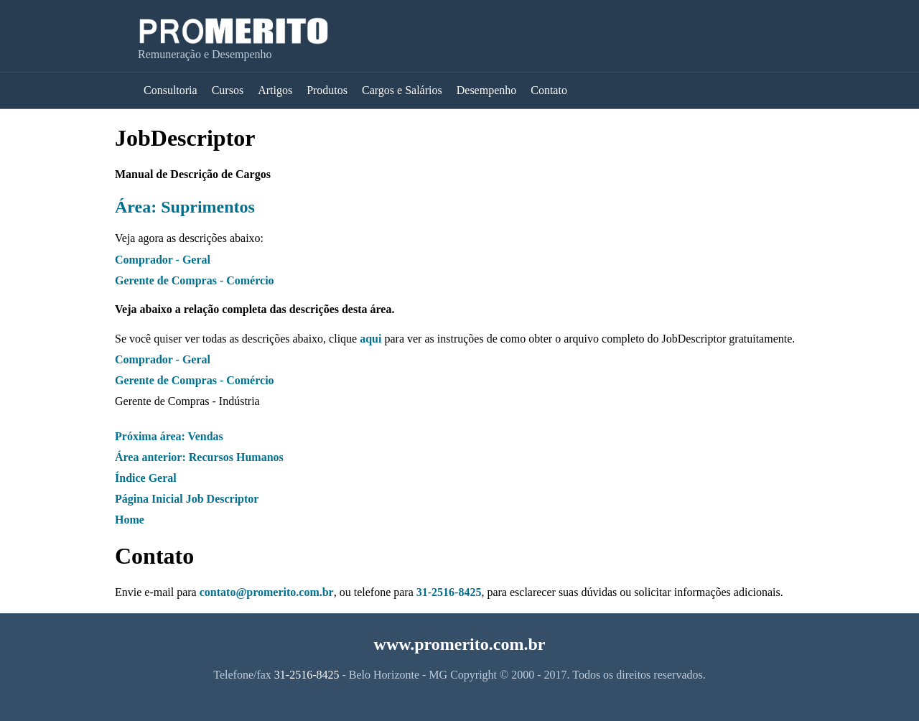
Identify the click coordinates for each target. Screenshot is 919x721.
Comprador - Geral (162, 259)
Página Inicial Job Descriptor (186, 499)
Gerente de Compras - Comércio (194, 280)
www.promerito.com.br (460, 644)
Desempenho (487, 90)
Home (129, 519)
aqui (370, 338)
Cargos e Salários (402, 90)
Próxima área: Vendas (169, 436)
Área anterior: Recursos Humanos (199, 457)
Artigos (275, 90)
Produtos (327, 90)
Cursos (227, 90)
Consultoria (170, 90)
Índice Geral (146, 478)
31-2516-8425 (449, 592)
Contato (549, 90)
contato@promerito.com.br (267, 592)
